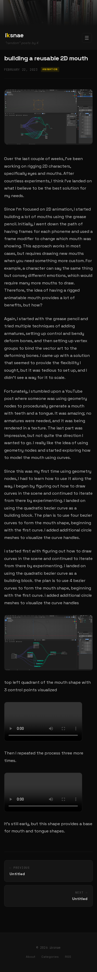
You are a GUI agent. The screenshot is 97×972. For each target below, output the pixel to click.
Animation (49, 69)
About (30, 957)
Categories (50, 957)
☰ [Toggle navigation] (87, 38)
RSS (68, 957)
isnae (14, 35)
